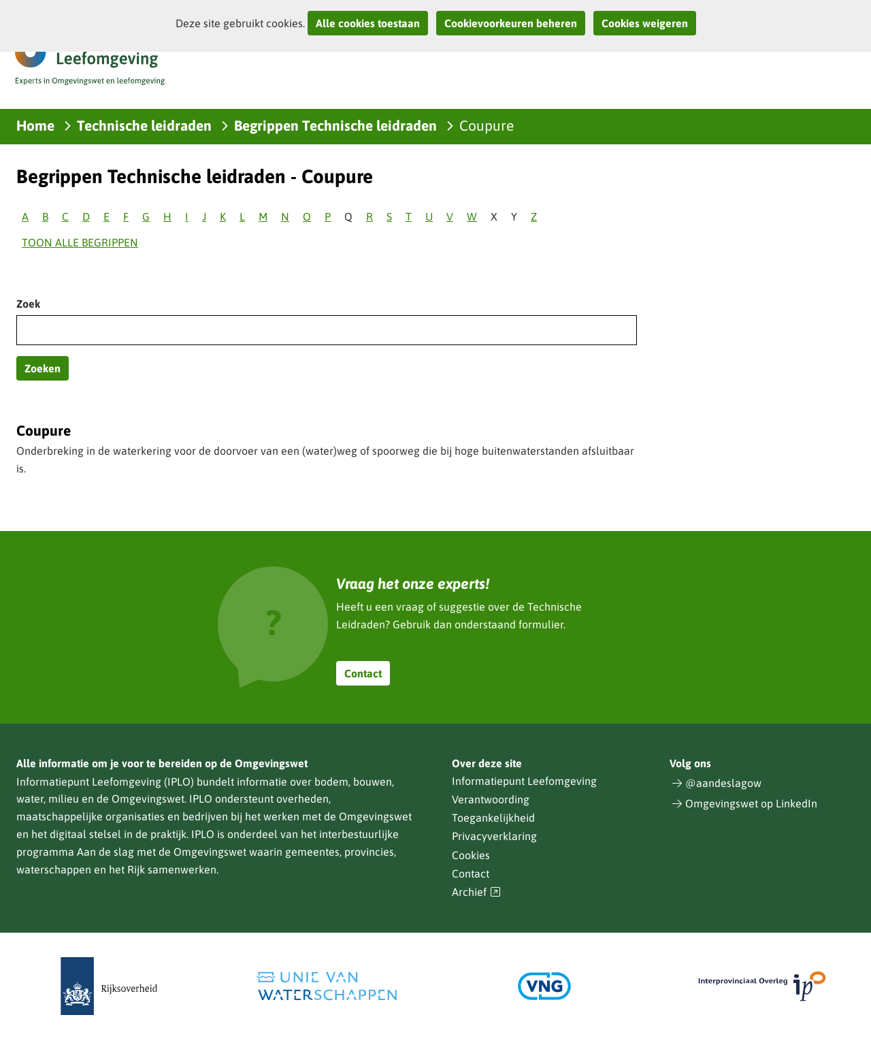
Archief (476, 892)
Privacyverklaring (494, 836)
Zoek (28, 304)
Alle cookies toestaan (368, 23)
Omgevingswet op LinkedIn (751, 803)
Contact (363, 673)
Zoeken (42, 368)
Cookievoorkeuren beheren (510, 23)
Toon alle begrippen (80, 242)
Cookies (471, 855)
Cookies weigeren (645, 23)
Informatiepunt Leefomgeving (524, 781)
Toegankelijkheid (493, 817)
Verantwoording (490, 799)
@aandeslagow (723, 783)
